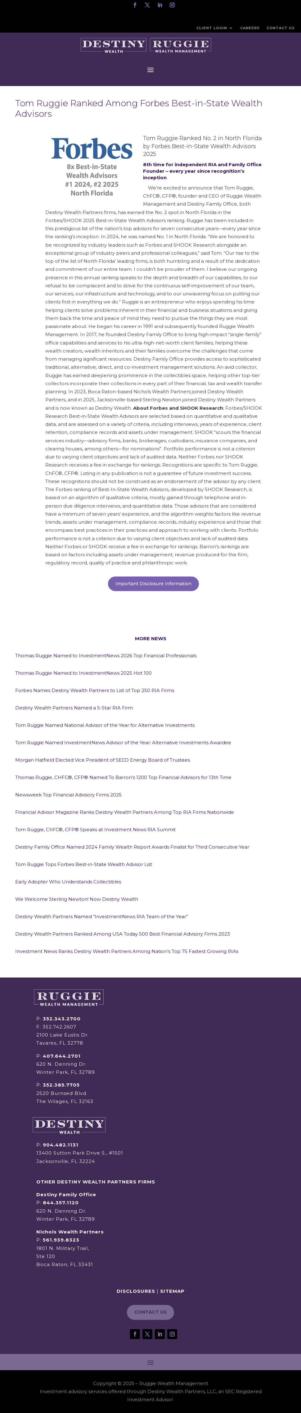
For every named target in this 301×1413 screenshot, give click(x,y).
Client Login (211, 28)
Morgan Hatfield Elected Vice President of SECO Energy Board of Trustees (102, 760)
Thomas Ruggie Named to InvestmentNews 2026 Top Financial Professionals (105, 656)
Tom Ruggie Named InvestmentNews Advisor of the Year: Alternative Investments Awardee (123, 742)
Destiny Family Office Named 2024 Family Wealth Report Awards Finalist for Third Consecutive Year (132, 847)
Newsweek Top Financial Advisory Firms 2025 (68, 795)
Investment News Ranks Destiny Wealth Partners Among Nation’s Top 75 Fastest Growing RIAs (126, 951)
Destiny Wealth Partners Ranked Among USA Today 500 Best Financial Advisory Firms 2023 (122, 934)
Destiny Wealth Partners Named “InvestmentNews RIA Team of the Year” (101, 916)
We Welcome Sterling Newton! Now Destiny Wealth (76, 899)
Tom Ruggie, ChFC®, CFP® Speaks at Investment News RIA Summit (95, 829)
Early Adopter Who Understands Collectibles (68, 882)
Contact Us (281, 28)
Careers (250, 28)
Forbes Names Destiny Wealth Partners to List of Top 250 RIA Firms (94, 690)
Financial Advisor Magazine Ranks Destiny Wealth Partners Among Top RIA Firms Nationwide (124, 812)
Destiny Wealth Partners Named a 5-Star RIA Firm (74, 708)
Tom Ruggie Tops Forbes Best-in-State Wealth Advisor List (83, 864)
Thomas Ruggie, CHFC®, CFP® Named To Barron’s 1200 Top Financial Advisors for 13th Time (123, 777)
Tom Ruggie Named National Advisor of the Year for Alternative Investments (105, 725)
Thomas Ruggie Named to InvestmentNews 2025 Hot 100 (83, 673)
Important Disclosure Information (153, 583)
